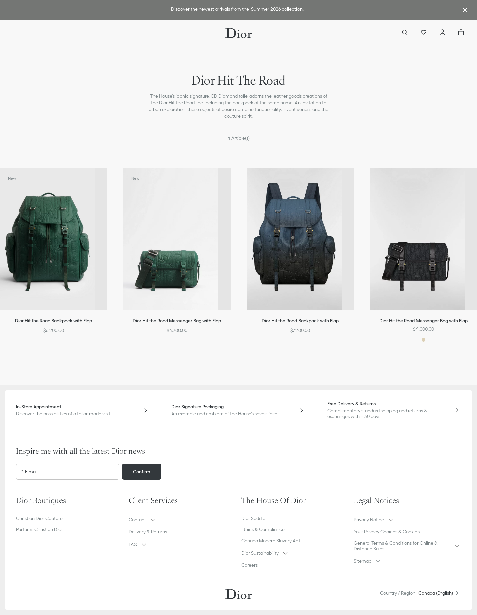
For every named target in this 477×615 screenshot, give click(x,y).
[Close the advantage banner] (465, 10)
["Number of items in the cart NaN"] (461, 33)
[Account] (442, 33)
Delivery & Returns (148, 531)
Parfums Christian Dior (39, 529)
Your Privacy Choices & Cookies (387, 531)
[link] (237, 9)
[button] (182, 520)
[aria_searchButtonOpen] (405, 33)
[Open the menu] (17, 33)
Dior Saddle (253, 518)
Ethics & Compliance (263, 529)
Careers (249, 565)
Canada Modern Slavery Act (270, 540)
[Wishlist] (424, 33)
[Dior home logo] (238, 33)
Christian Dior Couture (39, 518)
